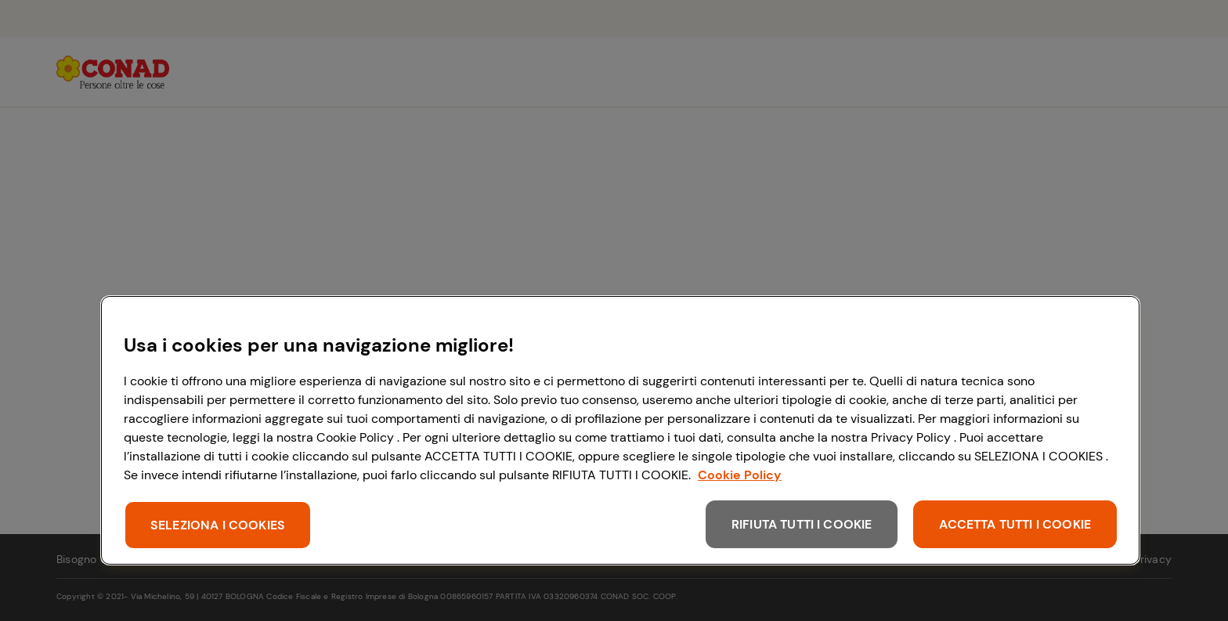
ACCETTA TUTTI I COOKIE (1015, 524)
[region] (620, 430)
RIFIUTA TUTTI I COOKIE (801, 524)
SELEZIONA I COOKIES (217, 525)
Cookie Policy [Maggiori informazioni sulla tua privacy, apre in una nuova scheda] (740, 475)
